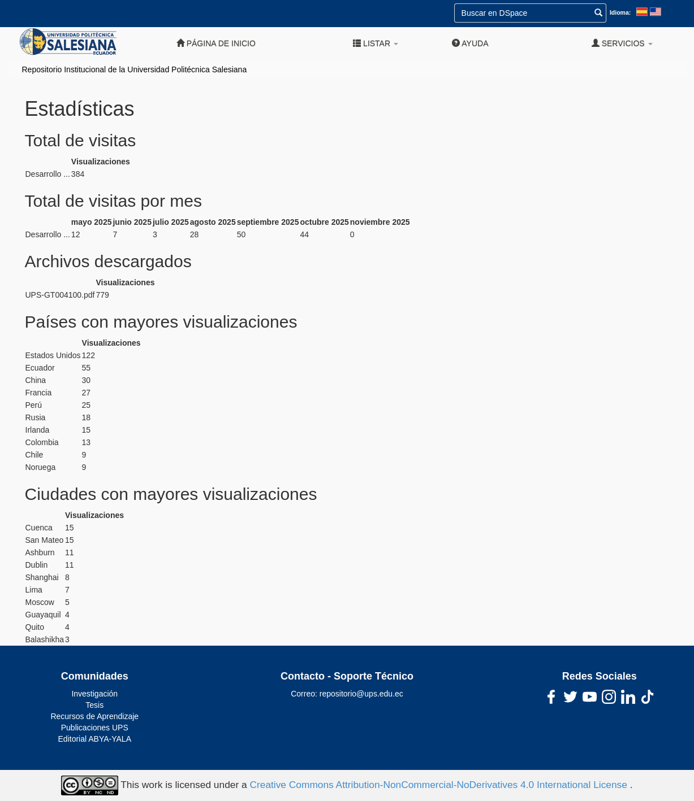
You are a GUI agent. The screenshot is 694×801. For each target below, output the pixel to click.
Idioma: (620, 12)
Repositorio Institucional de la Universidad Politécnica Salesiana (134, 69)
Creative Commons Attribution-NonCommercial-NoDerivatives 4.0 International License (439, 784)
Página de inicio (216, 43)
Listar (375, 43)
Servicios (622, 43)
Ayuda (470, 43)
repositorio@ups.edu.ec (361, 693)
